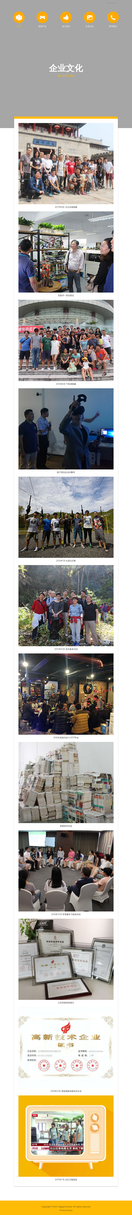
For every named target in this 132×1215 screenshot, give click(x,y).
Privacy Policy (66, 1210)
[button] (111, 3)
